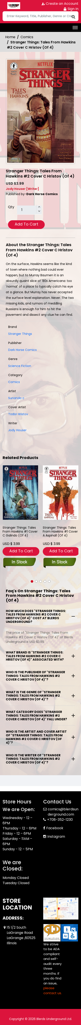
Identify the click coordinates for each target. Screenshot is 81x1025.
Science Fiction (19, 366)
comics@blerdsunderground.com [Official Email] (63, 812)
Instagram (56, 836)
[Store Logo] (13, 5)
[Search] (40, 16)
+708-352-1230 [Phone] (60, 819)
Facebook (54, 828)
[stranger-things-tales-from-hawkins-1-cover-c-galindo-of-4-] (20, 492)
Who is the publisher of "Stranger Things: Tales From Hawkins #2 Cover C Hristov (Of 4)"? (35, 676)
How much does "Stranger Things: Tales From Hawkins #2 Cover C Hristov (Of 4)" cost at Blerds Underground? (36, 616)
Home (10, 37)
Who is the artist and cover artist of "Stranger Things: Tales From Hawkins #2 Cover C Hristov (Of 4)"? (36, 737)
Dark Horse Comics (22, 350)
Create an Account (59, 3)
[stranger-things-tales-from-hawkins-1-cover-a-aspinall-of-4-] (61, 492)
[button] (32, 581)
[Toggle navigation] (75, 27)
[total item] (29, 210)
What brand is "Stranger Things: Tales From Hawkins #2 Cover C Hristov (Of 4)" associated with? (35, 656)
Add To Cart (26, 224)
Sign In (70, 8)
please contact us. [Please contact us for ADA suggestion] (52, 990)
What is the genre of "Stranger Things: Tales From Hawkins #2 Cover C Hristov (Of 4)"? (33, 696)
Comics (27, 37)
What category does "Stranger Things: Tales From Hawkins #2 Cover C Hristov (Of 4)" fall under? (36, 715)
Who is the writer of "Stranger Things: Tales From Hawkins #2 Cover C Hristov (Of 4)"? (33, 759)
